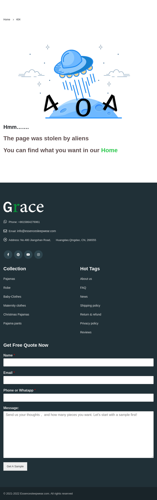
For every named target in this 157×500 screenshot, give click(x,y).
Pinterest (18, 254)
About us (86, 278)
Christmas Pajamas (16, 314)
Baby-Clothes (12, 296)
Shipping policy (90, 305)
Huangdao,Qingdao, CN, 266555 (76, 240)
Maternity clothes (14, 305)
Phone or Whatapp (19, 390)
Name (9, 355)
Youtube (28, 254)
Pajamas (9, 278)
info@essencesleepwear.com (36, 231)
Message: (11, 408)
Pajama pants (12, 323)
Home (109, 150)
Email (9, 373)
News (84, 296)
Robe (6, 287)
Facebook (8, 254)
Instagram (38, 254)
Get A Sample (15, 466)
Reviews (86, 332)
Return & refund (90, 314)
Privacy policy (89, 323)
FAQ (83, 287)
